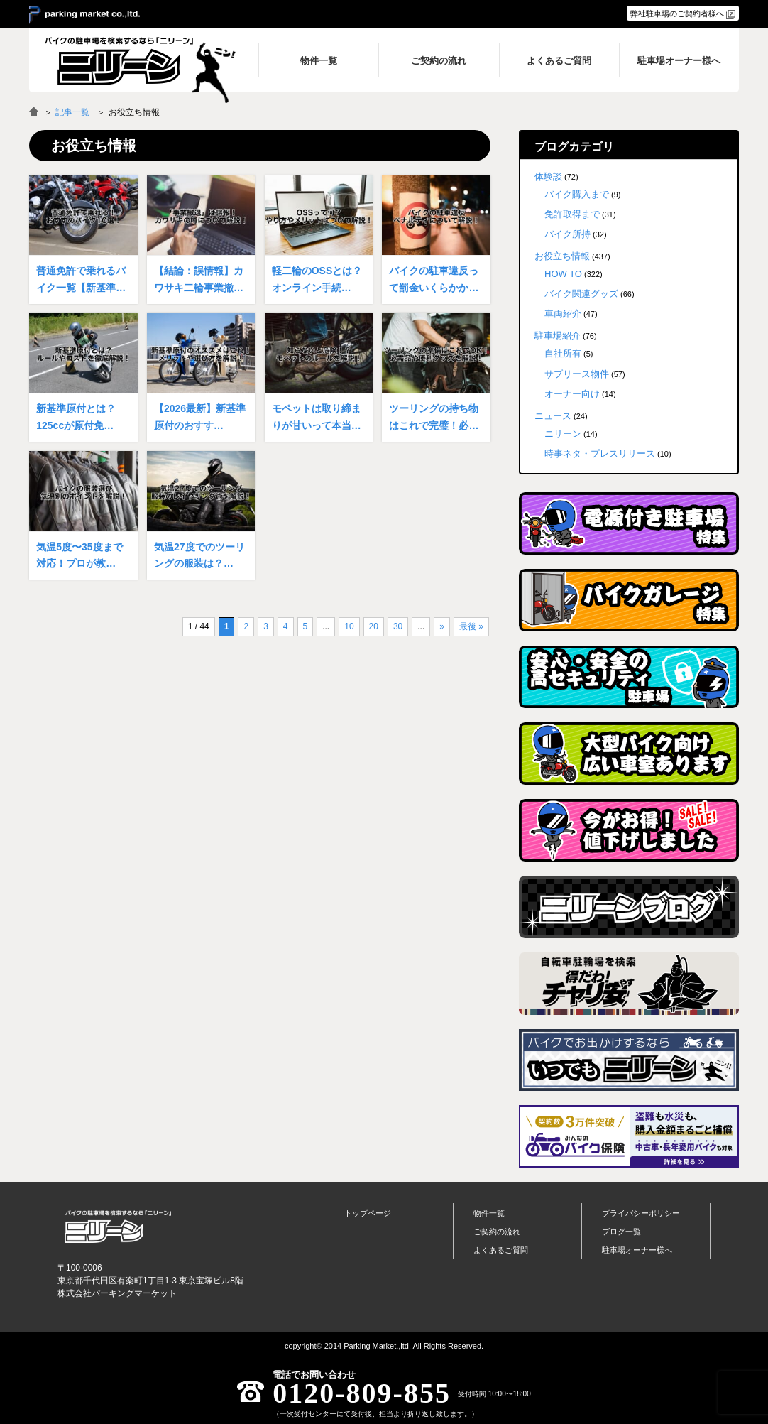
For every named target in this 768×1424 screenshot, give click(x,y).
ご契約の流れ (496, 1231)
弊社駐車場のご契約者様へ (677, 13)
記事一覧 (72, 112)
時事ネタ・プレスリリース (599, 453)
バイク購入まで (576, 194)
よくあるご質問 (500, 1250)
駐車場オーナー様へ (637, 1250)
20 (373, 626)
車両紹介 (562, 313)
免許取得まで (572, 214)
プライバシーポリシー (641, 1213)
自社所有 (562, 353)
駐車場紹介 (557, 335)
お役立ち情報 (562, 256)
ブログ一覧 (621, 1231)
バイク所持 (567, 234)
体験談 (548, 176)
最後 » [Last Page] (471, 626)
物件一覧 (489, 1213)
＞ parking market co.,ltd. (84, 15)
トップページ (367, 1213)
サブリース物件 (576, 374)
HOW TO (563, 273)
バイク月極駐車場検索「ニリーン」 (118, 1226)
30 (397, 626)
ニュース (552, 416)
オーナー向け (572, 393)
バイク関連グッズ (581, 293)
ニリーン (562, 433)
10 (348, 626)
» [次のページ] (441, 626)
